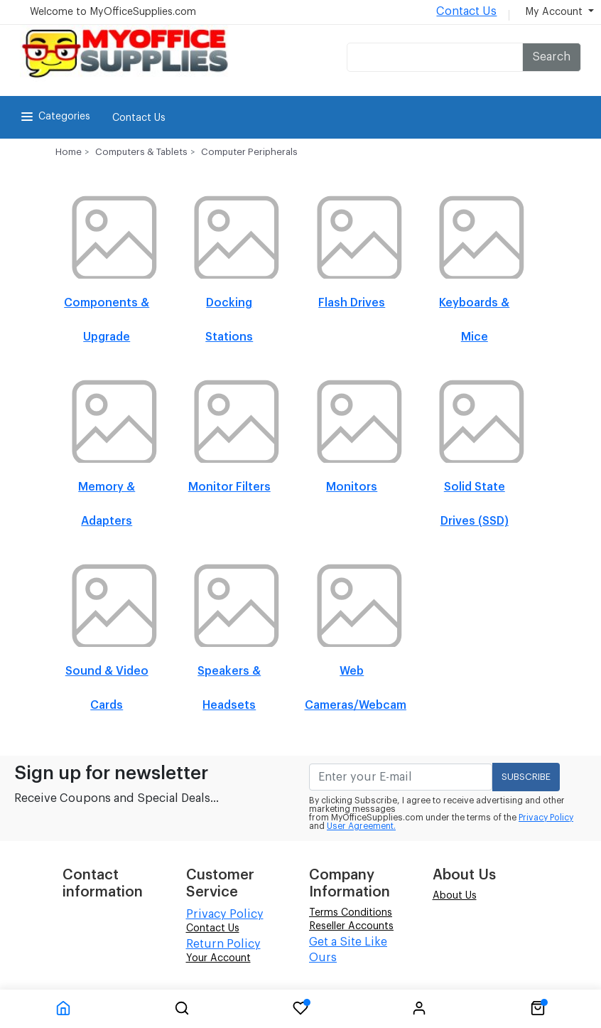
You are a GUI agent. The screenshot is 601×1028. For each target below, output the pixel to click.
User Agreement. (361, 826)
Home (68, 151)
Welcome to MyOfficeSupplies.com (113, 12)
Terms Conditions (350, 913)
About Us (455, 896)
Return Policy (223, 944)
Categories (54, 117)
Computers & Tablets (141, 151)
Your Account (218, 958)
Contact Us (466, 11)
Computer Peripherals (249, 151)
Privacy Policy (546, 817)
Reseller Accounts (351, 926)
